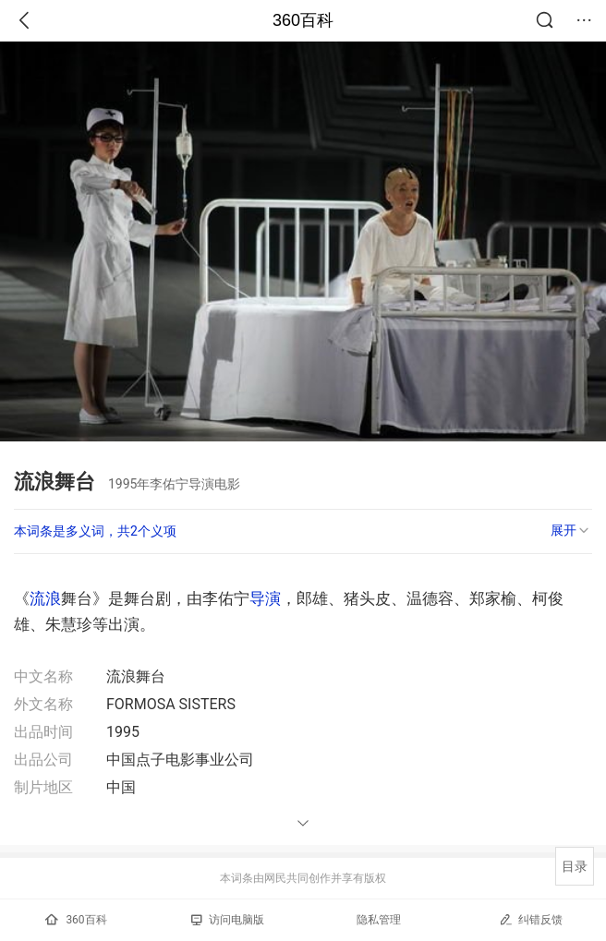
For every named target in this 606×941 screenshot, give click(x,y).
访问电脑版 (227, 919)
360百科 (303, 20)
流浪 (45, 598)
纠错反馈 (531, 919)
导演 (265, 598)
